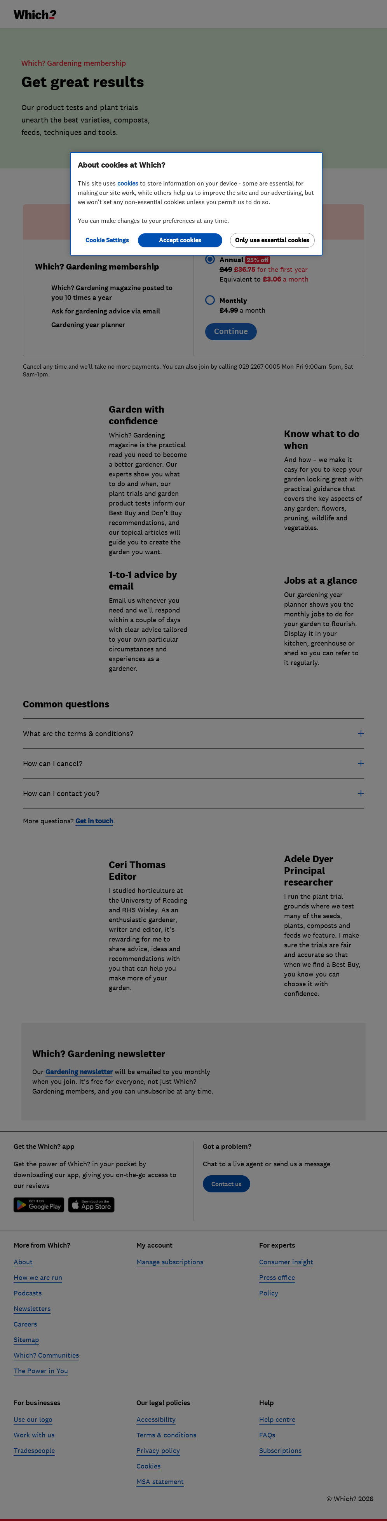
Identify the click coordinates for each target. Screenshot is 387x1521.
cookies (127, 183)
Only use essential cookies (272, 240)
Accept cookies (180, 240)
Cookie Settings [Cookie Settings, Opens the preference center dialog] (107, 240)
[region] (196, 204)
